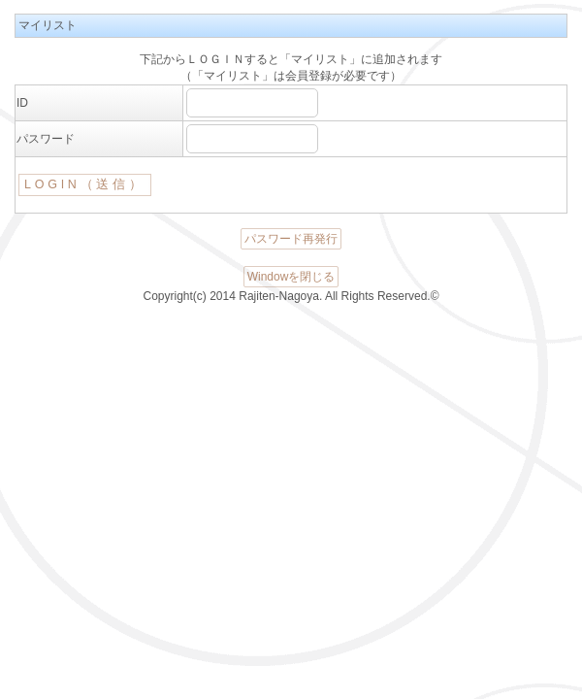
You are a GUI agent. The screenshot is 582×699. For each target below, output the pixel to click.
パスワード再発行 (291, 239)
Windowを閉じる (291, 276)
